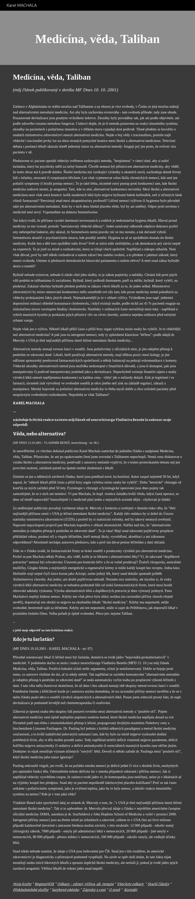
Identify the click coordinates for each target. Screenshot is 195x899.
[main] (97, 38)
